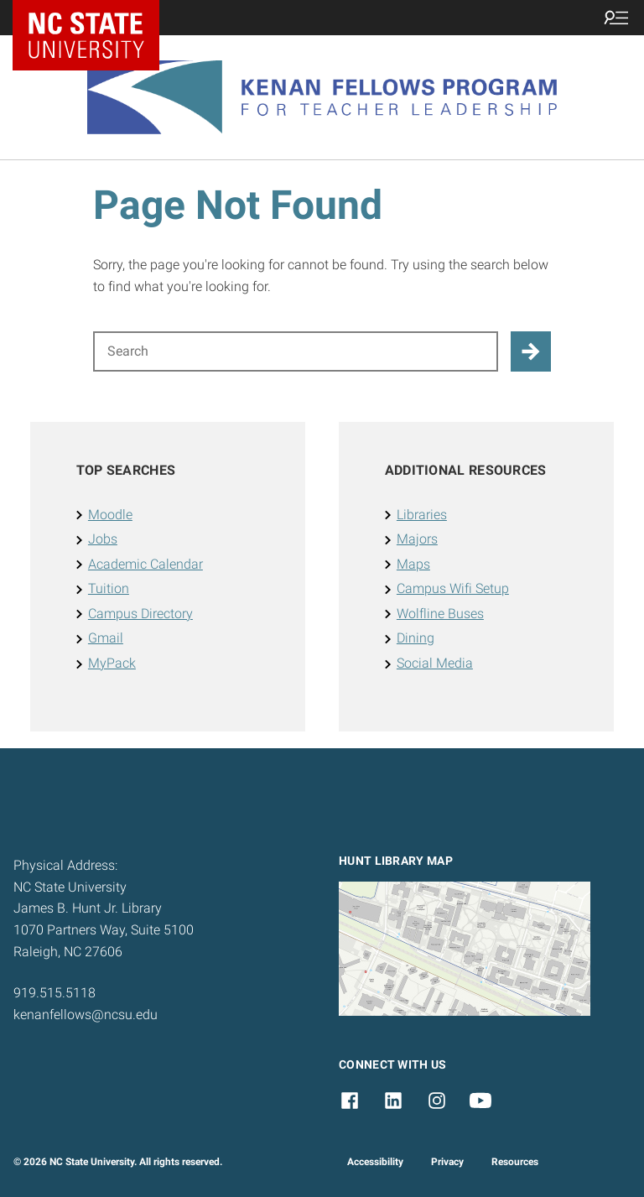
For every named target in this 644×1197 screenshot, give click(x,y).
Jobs (102, 539)
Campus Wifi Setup (453, 588)
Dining (415, 638)
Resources (514, 1162)
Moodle (110, 515)
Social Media (435, 663)
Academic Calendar (145, 564)
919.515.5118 (54, 993)
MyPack (112, 663)
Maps (413, 564)
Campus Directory (140, 614)
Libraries (422, 515)
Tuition (108, 588)
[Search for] (295, 351)
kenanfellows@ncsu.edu (85, 1015)
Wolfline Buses (440, 614)
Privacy (447, 1162)
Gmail (105, 638)
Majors (417, 539)
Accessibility (375, 1162)
